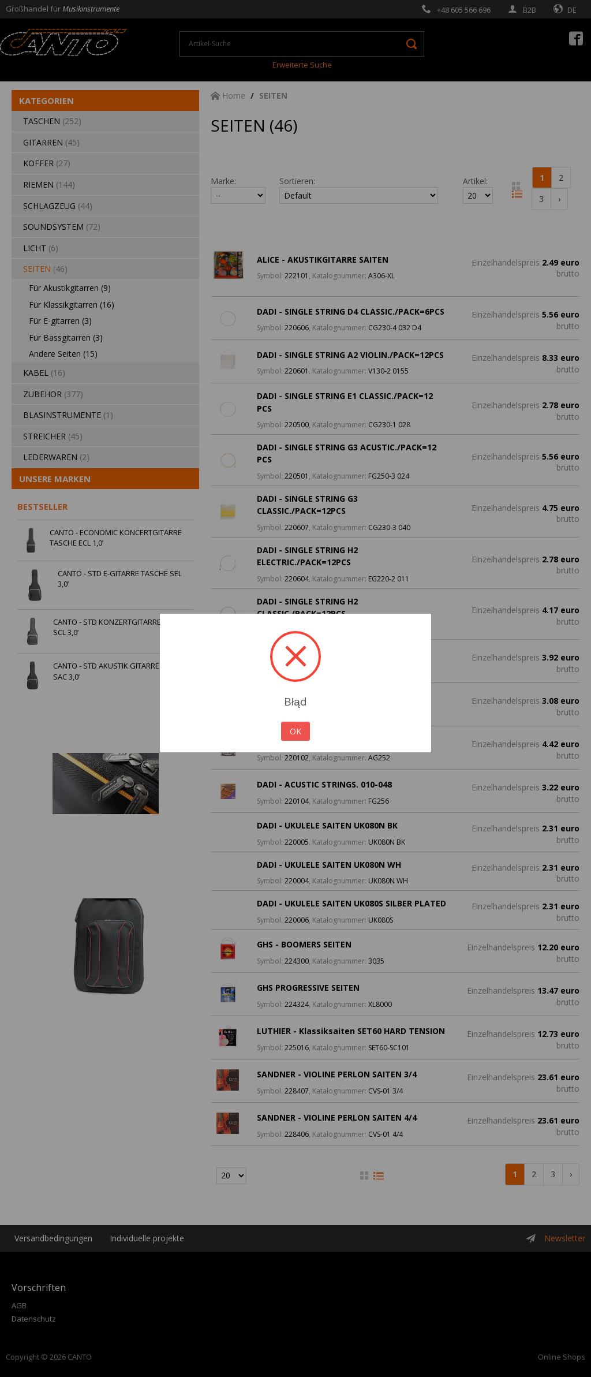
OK (295, 731)
